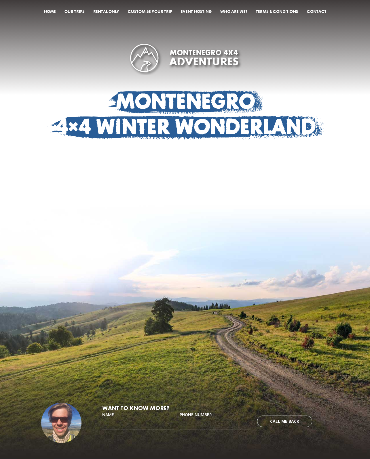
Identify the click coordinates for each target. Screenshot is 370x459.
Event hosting (196, 11)
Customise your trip (150, 11)
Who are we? (233, 11)
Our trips (74, 11)
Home (50, 11)
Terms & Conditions (277, 11)
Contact (317, 11)
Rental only (106, 11)
